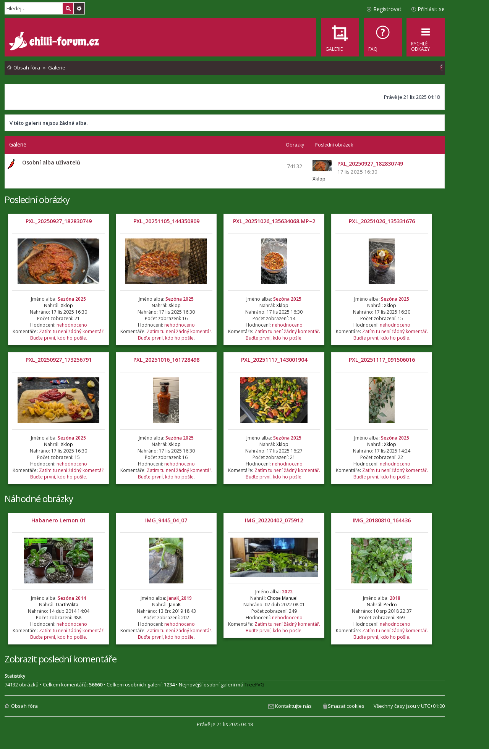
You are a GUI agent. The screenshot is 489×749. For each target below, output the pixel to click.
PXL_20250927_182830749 (59, 221)
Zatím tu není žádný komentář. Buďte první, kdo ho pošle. (67, 334)
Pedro (390, 604)
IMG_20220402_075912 (274, 520)
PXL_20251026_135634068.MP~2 (274, 221)
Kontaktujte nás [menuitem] (293, 705)
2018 (395, 598)
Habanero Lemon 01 (58, 520)
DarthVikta (67, 604)
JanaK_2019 (179, 598)
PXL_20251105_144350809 (166, 221)
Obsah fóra (24, 705)
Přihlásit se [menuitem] (431, 9)
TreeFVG (254, 684)
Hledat (68, 8)
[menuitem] (383, 37)
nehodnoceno (72, 325)
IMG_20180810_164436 (382, 520)
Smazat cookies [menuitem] (346, 705)
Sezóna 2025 (72, 299)
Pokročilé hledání (79, 8)
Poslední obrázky (37, 199)
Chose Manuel (282, 598)
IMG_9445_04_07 (166, 520)
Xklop (319, 178)
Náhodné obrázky (39, 498)
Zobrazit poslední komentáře (61, 658)
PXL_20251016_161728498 (166, 359)
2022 (287, 591)
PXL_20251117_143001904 (274, 359)
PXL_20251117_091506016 (382, 359)
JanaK (175, 604)
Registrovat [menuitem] (387, 9)
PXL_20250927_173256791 (59, 359)
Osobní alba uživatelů (51, 162)
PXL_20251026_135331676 (382, 221)
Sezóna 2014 (72, 598)
